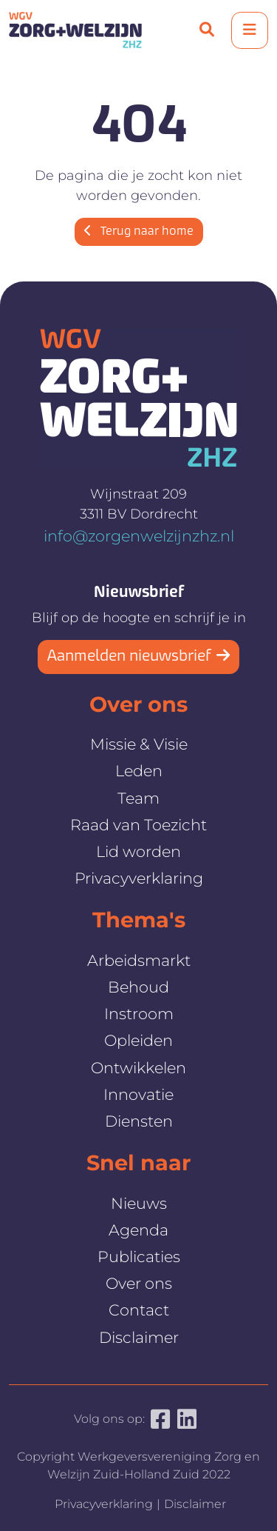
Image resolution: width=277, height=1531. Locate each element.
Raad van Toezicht (138, 824)
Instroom (139, 1013)
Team (138, 798)
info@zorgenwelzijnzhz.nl (139, 536)
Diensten (139, 1121)
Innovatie (138, 1094)
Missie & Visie (139, 744)
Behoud (138, 987)
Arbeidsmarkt (139, 960)
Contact (139, 1310)
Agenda (138, 1230)
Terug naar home (139, 232)
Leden (139, 770)
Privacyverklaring (139, 878)
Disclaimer (139, 1337)
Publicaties (139, 1256)
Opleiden (138, 1040)
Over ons (139, 1283)
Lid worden (138, 851)
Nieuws (139, 1203)
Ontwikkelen (138, 1067)
